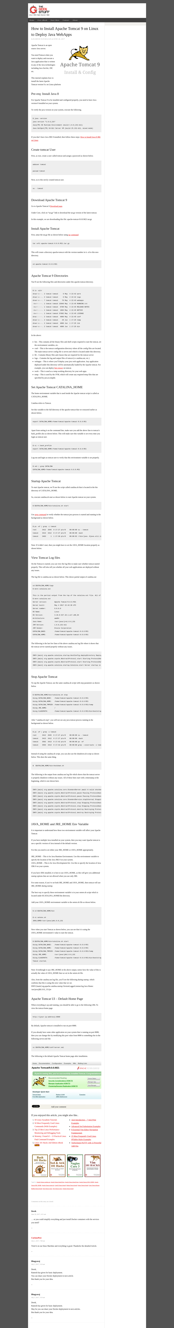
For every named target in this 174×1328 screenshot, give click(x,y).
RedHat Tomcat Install (36, 1188)
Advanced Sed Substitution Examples (85, 1126)
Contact (66, 20)
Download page (56, 206)
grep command (40, 515)
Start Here (55, 20)
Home (32, 20)
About (75, 20)
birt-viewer (58, 368)
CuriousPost (36, 1238)
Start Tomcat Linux (47, 1188)
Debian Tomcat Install (71, 1185)
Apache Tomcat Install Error (57, 1182)
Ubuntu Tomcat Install (68, 1188)
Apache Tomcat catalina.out (43, 1182)
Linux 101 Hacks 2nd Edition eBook (49, 1143)
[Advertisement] (99, 10)
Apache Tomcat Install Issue (72, 1182)
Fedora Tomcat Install (83, 1185)
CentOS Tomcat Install (60, 1185)
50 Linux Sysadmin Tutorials (46, 1120)
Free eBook (42, 20)
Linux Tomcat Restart (94, 1185)
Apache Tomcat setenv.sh (48, 1185)
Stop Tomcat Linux (57, 1188)
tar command (73, 235)
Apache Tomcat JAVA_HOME (86, 1182)
